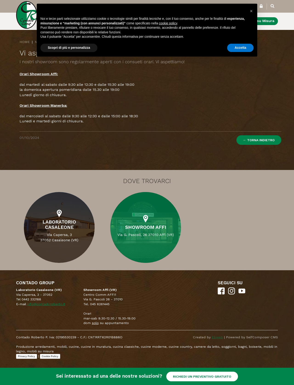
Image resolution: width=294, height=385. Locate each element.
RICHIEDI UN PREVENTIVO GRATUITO (202, 376)
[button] (251, 11)
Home (25, 42)
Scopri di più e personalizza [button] (69, 47)
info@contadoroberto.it (46, 304)
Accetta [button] (240, 47)
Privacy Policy (26, 356)
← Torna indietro (259, 140)
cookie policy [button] (168, 23)
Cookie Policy (50, 356)
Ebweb (217, 337)
